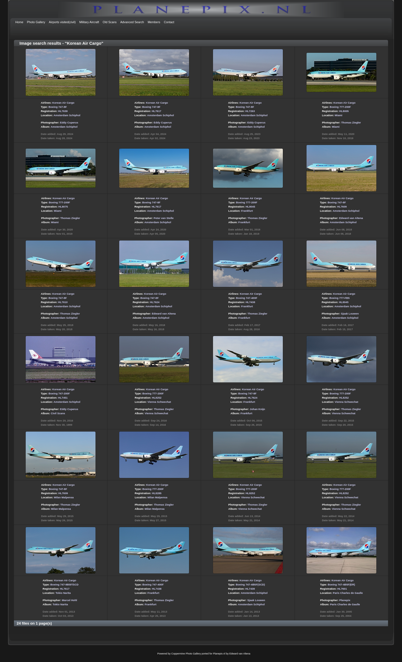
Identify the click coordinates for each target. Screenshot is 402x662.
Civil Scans (58, 413)
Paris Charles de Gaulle (348, 592)
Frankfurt (247, 210)
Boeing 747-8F (58, 106)
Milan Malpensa (64, 497)
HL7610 (63, 302)
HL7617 (156, 111)
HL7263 (250, 111)
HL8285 (156, 493)
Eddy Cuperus (69, 122)
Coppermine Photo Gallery (186, 653)
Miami (338, 115)
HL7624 (154, 302)
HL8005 (344, 111)
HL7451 (63, 397)
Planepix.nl (219, 653)
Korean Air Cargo (63, 102)
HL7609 (342, 206)
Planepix (344, 600)
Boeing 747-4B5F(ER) (341, 584)
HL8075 (63, 206)
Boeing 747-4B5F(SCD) (250, 584)
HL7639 (63, 111)
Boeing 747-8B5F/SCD (64, 584)
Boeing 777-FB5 (339, 297)
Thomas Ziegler (351, 122)
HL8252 (156, 397)
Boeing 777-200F (340, 106)
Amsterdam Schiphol (67, 115)
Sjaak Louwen (350, 313)
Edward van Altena (351, 218)
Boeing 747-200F (59, 393)
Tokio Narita (63, 592)
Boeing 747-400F (246, 297)
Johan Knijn (257, 409)
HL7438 (250, 302)
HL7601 (342, 588)
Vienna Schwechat (159, 401)
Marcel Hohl (69, 600)
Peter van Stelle (163, 218)
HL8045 (250, 206)
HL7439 (250, 588)
